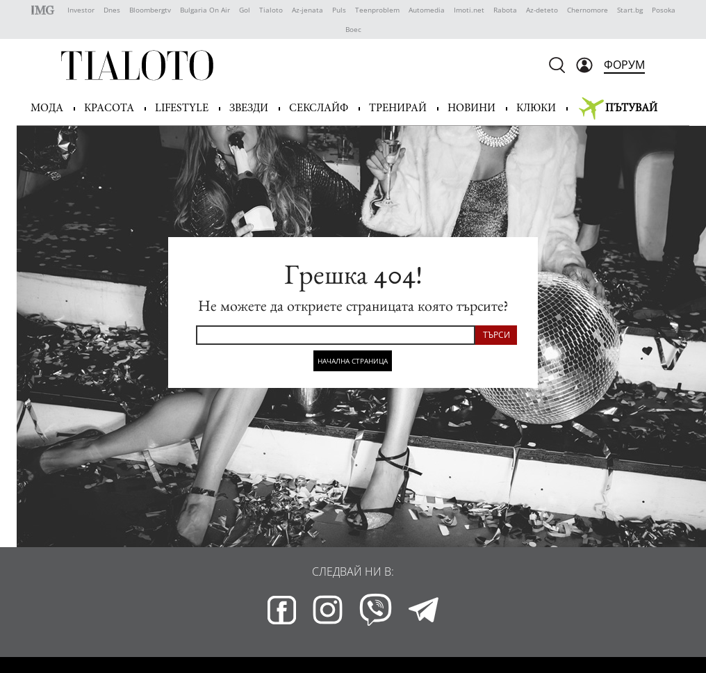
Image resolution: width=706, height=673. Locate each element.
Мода (47, 108)
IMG (44, 10)
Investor (81, 10)
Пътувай (631, 108)
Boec (353, 29)
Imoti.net (469, 10)
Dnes (112, 10)
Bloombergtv (150, 10)
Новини (471, 108)
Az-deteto (542, 10)
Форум (624, 64)
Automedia (427, 10)
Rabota (505, 10)
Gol (244, 10)
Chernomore (587, 10)
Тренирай (398, 108)
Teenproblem (377, 10)
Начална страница (353, 361)
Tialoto (271, 10)
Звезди (248, 108)
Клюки (536, 108)
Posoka (663, 10)
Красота (109, 108)
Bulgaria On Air (205, 10)
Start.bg (630, 10)
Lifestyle (181, 108)
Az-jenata (307, 10)
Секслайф (318, 108)
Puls (339, 10)
